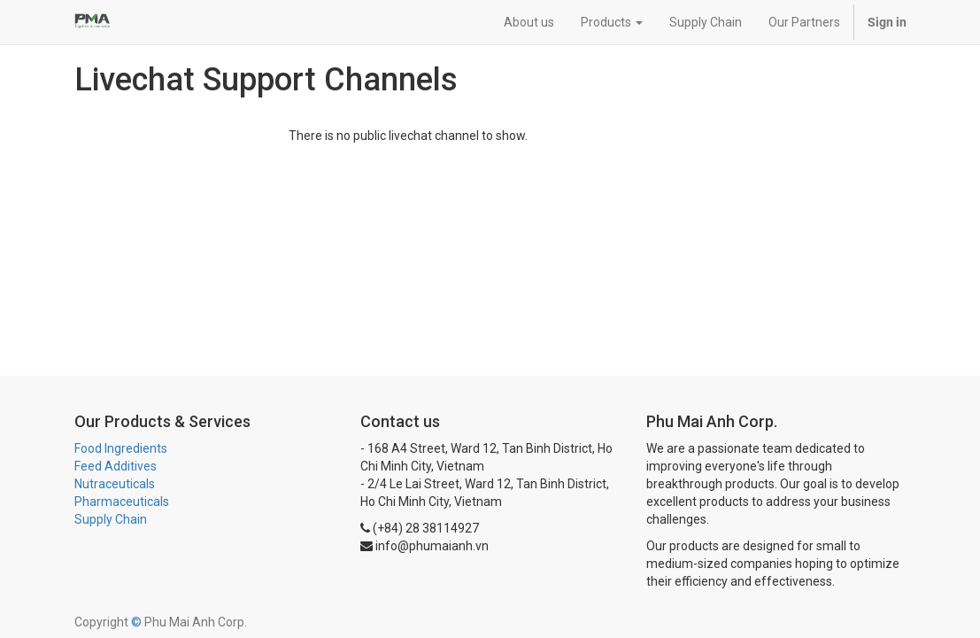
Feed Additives (115, 466)
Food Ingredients (120, 448)
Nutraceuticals (114, 484)
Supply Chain (110, 519)
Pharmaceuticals (121, 501)
